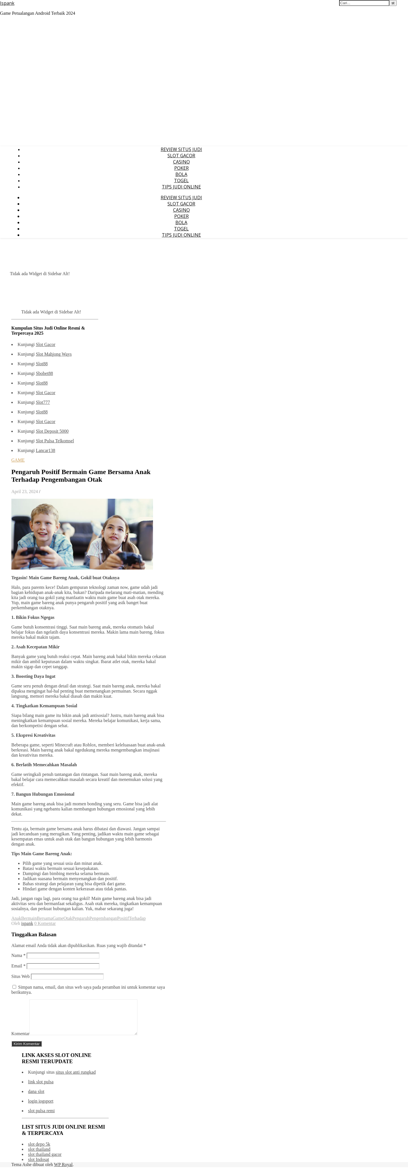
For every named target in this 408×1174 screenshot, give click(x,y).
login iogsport (40, 1107)
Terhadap (137, 918)
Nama (18, 955)
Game (58, 918)
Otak (67, 918)
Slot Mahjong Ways (53, 354)
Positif (123, 918)
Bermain (29, 918)
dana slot (36, 1098)
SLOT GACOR (181, 155)
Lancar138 (45, 450)
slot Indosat (38, 1166)
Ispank (7, 3)
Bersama (45, 918)
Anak (16, 918)
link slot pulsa (41, 1088)
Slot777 (43, 402)
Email (18, 965)
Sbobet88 (44, 373)
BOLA (181, 174)
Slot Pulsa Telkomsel (55, 440)
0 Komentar (45, 923)
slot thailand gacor (44, 1161)
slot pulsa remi (41, 1117)
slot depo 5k (39, 1150)
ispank (27, 923)
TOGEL (181, 180)
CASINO (181, 162)
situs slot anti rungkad (76, 1079)
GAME (18, 460)
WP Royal (63, 1171)
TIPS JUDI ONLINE (181, 187)
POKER (181, 168)
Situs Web (20, 976)
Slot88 (42, 363)
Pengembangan (103, 918)
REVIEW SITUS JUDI (181, 149)
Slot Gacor (45, 344)
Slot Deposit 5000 (52, 431)
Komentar (20, 1040)
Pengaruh (80, 918)
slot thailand (39, 1156)
